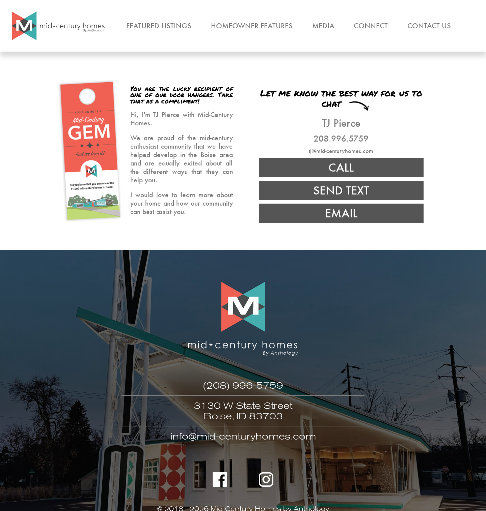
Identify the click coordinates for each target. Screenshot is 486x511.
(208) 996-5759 (243, 385)
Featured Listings (158, 25)
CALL (341, 167)
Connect (371, 25)
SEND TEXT (341, 190)
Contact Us (429, 25)
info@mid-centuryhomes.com (243, 436)
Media (323, 25)
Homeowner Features (252, 25)
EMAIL (341, 213)
